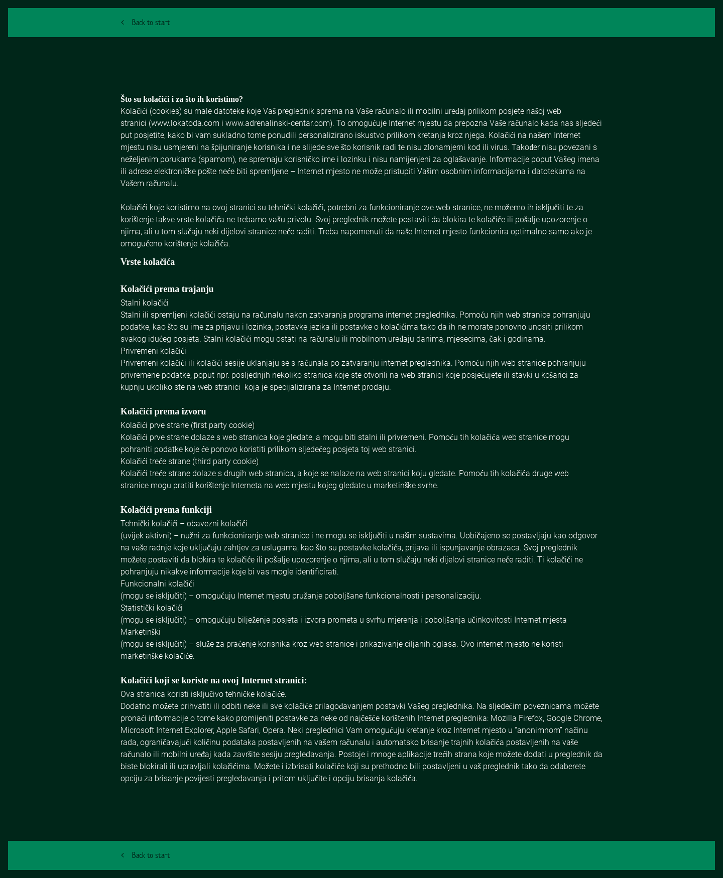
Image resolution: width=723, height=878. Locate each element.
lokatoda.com (195, 123)
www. (161, 123)
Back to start (145, 22)
